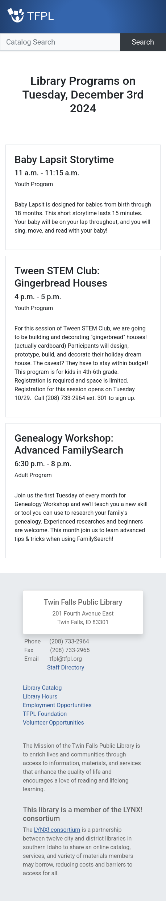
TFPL (30, 16)
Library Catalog (42, 687)
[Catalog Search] (60, 42)
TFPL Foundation (45, 713)
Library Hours (40, 696)
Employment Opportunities (57, 705)
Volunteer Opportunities (53, 722)
